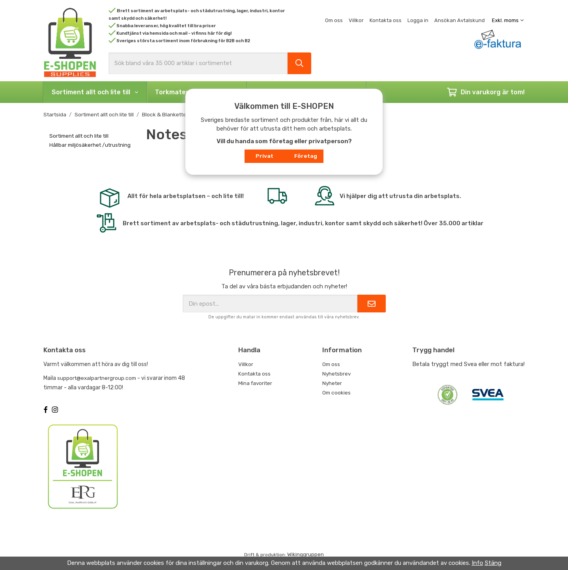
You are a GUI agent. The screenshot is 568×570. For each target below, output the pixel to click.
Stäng (493, 562)
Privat (264, 156)
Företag (305, 156)
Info (477, 562)
